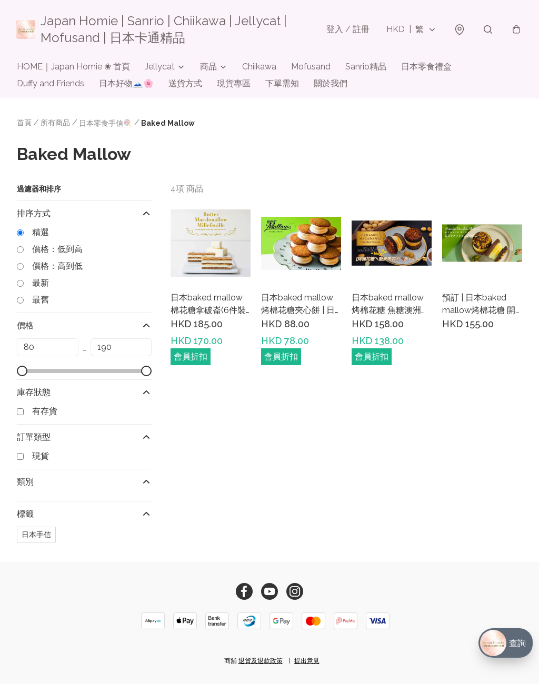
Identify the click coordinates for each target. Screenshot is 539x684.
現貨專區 (234, 84)
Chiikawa (259, 67)
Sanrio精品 (365, 67)
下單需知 (282, 84)
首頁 (24, 123)
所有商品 (55, 123)
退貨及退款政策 (260, 661)
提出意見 (307, 661)
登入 (347, 29)
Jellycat (160, 67)
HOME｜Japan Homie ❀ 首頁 (73, 67)
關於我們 (330, 84)
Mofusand (311, 67)
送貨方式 (185, 84)
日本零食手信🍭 (105, 123)
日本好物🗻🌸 (126, 84)
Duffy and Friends (50, 84)
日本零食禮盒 (426, 67)
